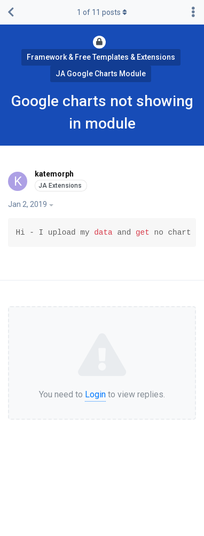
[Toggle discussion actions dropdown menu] (193, 12)
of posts (102, 12)
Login (95, 394)
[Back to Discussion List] (10, 12)
